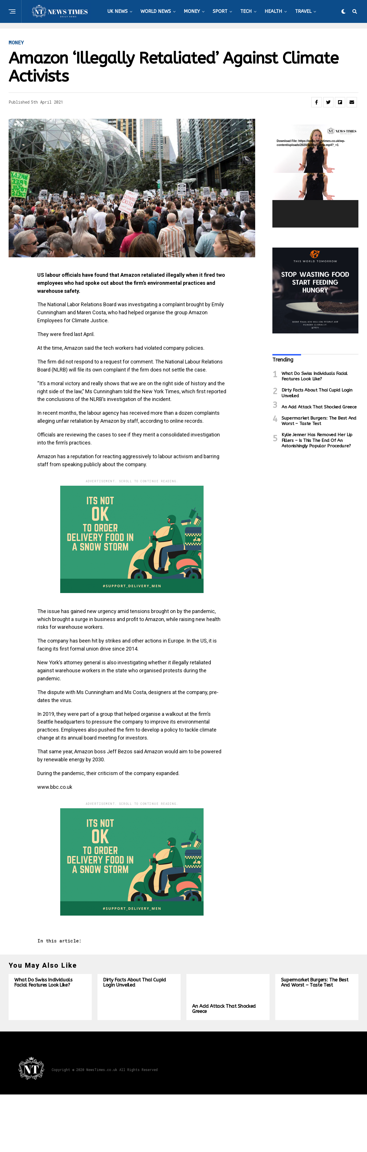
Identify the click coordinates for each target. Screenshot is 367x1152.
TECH (246, 11)
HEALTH (273, 11)
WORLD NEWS (155, 11)
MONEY (192, 11)
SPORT (220, 11)
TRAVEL (303, 11)
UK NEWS (117, 11)
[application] (315, 176)
